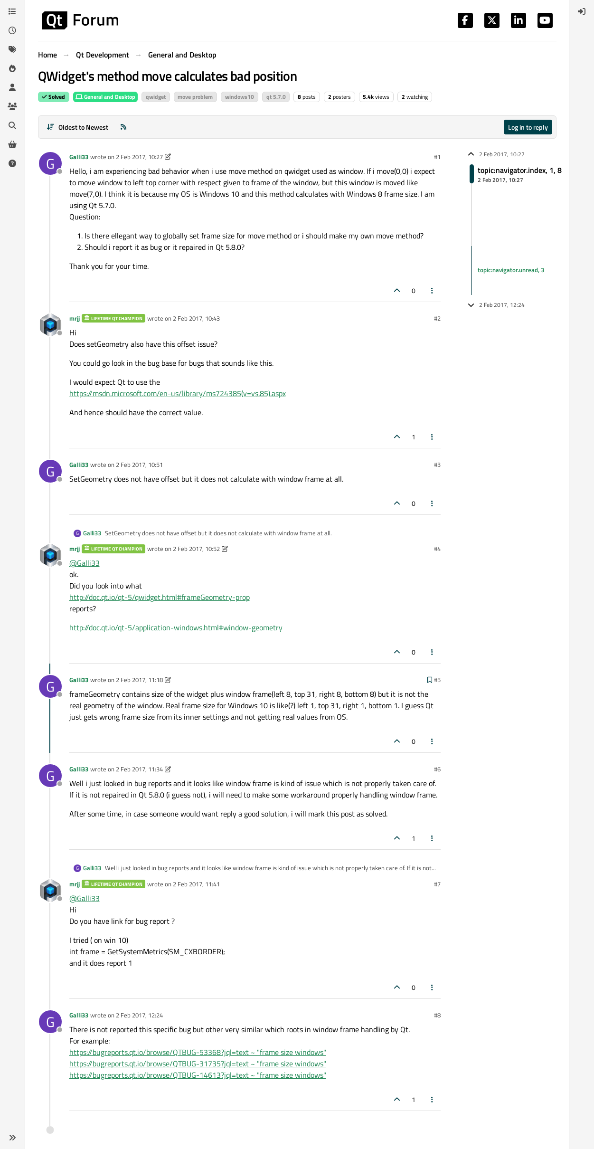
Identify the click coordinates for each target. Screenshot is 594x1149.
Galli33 (78, 156)
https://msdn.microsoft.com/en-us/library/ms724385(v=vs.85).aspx (177, 393)
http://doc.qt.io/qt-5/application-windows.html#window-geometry (176, 627)
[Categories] (12, 11)
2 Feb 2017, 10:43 (196, 318)
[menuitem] (581, 11)
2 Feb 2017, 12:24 (139, 1015)
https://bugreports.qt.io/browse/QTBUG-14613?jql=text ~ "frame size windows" (197, 1075)
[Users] (12, 87)
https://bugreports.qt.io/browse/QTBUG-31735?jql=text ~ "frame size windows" (197, 1063)
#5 (437, 679)
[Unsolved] (12, 163)
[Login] (581, 11)
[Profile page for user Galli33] (50, 163)
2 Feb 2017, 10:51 (139, 464)
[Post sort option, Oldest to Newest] (77, 127)
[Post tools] (432, 290)
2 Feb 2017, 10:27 (139, 156)
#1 (437, 156)
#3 (437, 464)
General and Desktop (105, 96)
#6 (437, 769)
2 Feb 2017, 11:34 (139, 769)
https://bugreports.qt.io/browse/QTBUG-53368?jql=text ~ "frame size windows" (197, 1052)
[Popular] (12, 68)
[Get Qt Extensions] (12, 144)
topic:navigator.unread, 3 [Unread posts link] (511, 270)
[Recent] (12, 30)
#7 (437, 884)
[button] (12, 1137)
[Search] (12, 125)
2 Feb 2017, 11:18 (139, 679)
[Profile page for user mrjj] (50, 324)
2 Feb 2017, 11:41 (196, 884)
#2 (437, 318)
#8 (437, 1015)
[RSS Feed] (123, 127)
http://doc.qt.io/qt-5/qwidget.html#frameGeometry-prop (159, 597)
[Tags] (12, 49)
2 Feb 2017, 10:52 (196, 548)
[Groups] (12, 106)
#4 (437, 548)
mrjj (74, 318)
